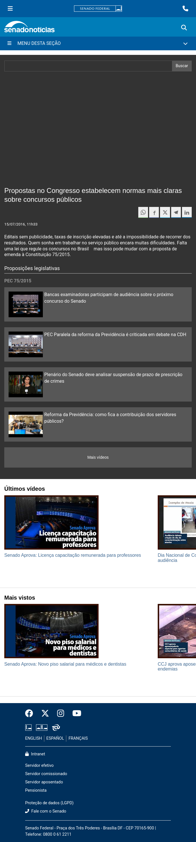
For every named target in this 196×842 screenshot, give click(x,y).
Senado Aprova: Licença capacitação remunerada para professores (72, 555)
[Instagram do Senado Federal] (60, 714)
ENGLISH (33, 738)
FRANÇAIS (78, 738)
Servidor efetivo (39, 765)
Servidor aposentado (44, 782)
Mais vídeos (98, 457)
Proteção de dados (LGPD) (49, 803)
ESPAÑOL (55, 738)
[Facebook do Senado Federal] (31, 714)
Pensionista (36, 790)
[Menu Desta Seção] (98, 43)
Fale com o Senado (45, 811)
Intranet (35, 754)
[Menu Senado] (10, 8)
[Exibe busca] (184, 28)
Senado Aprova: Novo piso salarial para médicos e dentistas (65, 664)
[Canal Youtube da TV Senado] (74, 714)
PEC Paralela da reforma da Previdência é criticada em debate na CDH (115, 334)
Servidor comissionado (46, 773)
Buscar (182, 65)
